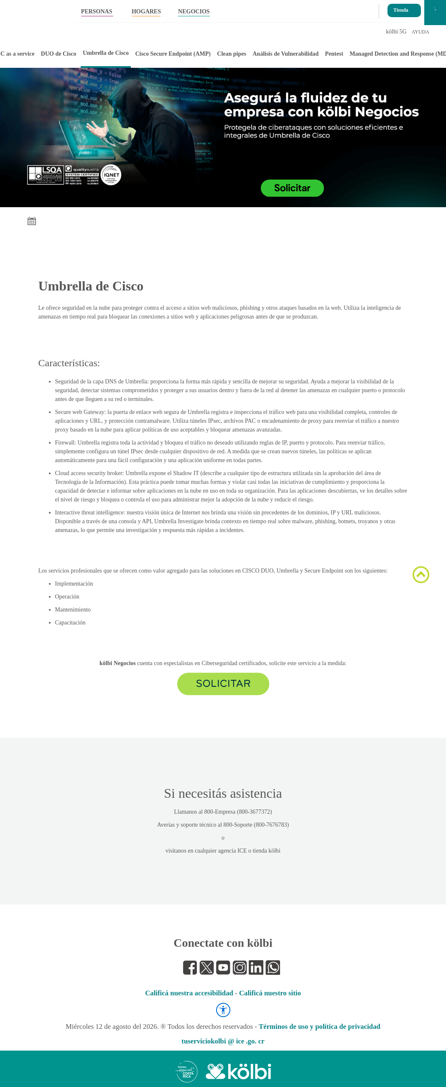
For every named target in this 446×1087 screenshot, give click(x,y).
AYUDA (420, 32)
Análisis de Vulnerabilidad (285, 54)
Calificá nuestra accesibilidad (189, 993)
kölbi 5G (396, 31)
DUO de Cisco (58, 54)
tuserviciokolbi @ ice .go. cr (222, 1041)
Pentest (334, 54)
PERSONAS (96, 11)
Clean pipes (231, 54)
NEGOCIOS (193, 11)
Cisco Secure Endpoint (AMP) (173, 54)
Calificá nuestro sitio (270, 993)
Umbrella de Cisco (106, 53)
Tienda (400, 7)
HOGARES (146, 11)
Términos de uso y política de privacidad (319, 1026)
